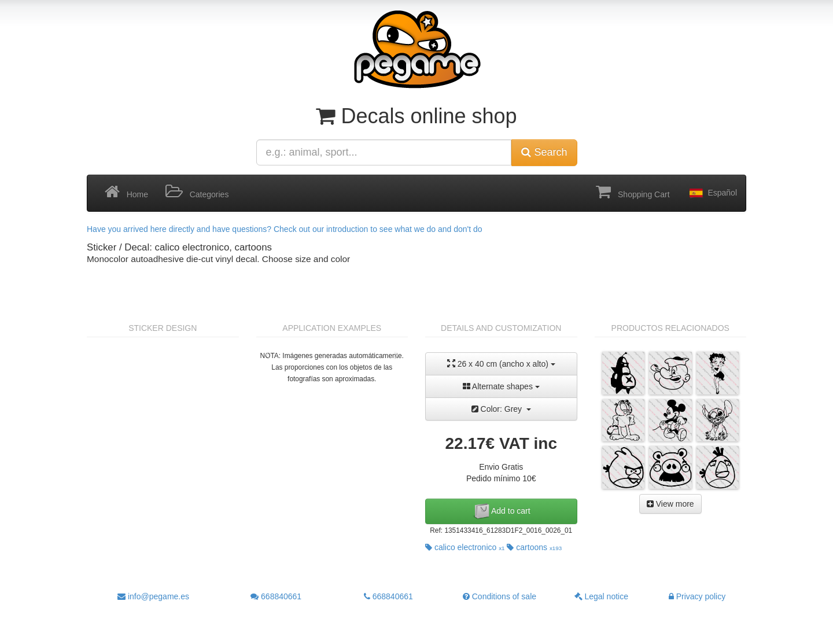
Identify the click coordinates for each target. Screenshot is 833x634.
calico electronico (465, 547)
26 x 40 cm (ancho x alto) (501, 363)
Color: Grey (501, 409)
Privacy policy (697, 596)
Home (126, 192)
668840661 (275, 596)
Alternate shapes (501, 386)
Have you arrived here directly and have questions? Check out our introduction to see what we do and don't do (284, 229)
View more (670, 503)
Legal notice (601, 596)
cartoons (534, 547)
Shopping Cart (632, 192)
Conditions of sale (499, 596)
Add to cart (501, 511)
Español (712, 193)
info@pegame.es (153, 596)
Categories (196, 192)
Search (544, 152)
